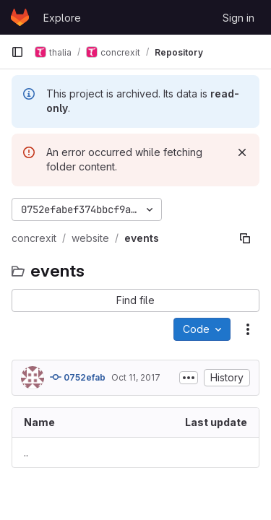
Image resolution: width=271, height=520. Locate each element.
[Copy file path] (245, 238)
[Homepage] (20, 17)
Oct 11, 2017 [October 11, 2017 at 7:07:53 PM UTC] (135, 377)
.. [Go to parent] (26, 452)
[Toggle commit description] (188, 377)
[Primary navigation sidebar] (17, 52)
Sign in (238, 18)
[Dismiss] (242, 152)
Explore (62, 18)
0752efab (78, 377)
